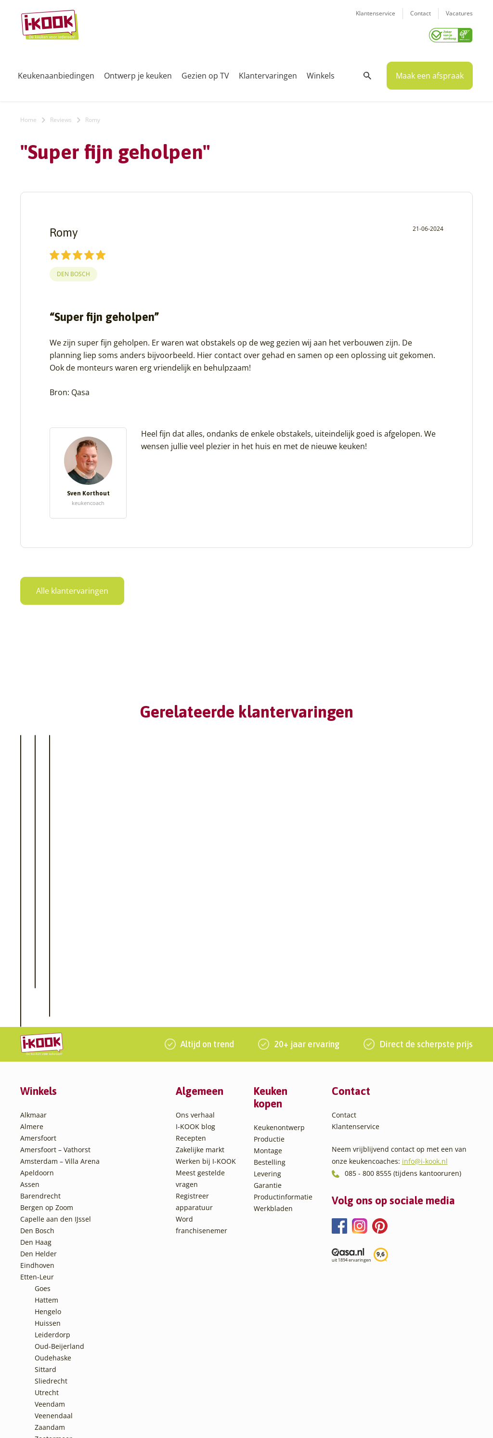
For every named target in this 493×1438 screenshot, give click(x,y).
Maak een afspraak (430, 72)
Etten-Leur (37, 1212)
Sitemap (326, 1420)
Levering (267, 1109)
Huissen (48, 1259)
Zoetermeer (53, 1374)
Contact (420, 19)
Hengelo (48, 1247)
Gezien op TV (205, 72)
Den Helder (38, 1189)
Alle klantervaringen (72, 587)
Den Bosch (73, 271)
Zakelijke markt (200, 1085)
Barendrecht (40, 1131)
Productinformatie (283, 1132)
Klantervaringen (268, 72)
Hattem (46, 1235)
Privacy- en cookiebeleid (271, 1420)
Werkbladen (273, 1144)
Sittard (45, 1305)
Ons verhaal (195, 1050)
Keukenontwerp (279, 1063)
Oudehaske (53, 1293)
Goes (43, 1224)
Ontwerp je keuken (138, 72)
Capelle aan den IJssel (55, 1154)
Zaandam (50, 1363)
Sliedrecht (51, 1316)
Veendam (50, 1340)
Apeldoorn (37, 1108)
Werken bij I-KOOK (206, 1097)
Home (28, 116)
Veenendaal (54, 1351)
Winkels (321, 72)
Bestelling (269, 1098)
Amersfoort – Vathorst (55, 1085)
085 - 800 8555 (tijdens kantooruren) (403, 1109)
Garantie (268, 1121)
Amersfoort (38, 1073)
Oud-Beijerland (59, 1282)
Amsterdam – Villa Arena (60, 1097)
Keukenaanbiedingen (56, 72)
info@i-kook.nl (425, 1096)
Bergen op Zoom (46, 1143)
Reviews (61, 116)
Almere (31, 1062)
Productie (269, 1074)
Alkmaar (33, 1050)
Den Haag (36, 1178)
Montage (268, 1086)
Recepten (191, 1073)
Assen (29, 1120)
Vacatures (459, 19)
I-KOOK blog (195, 1062)
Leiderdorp (52, 1270)
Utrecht (47, 1328)
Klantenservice (375, 19)
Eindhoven (37, 1201)
